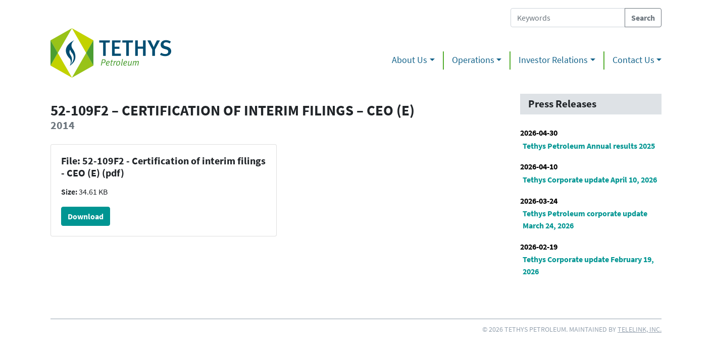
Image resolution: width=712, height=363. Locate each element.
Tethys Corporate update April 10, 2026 (590, 179)
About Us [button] (409, 60)
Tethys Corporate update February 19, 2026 (588, 265)
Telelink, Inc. (640, 329)
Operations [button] (473, 60)
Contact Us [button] (633, 60)
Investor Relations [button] (553, 60)
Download (86, 216)
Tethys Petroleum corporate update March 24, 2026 (585, 219)
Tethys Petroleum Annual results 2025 (589, 146)
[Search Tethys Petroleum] (568, 17)
